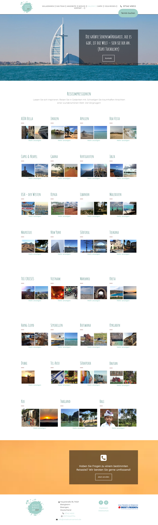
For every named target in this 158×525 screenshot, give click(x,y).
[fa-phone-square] (103, 461)
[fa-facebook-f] (101, 503)
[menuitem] (48, 6)
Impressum (103, 508)
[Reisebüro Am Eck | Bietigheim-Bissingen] (28, 132)
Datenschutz (104, 511)
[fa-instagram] (106, 503)
